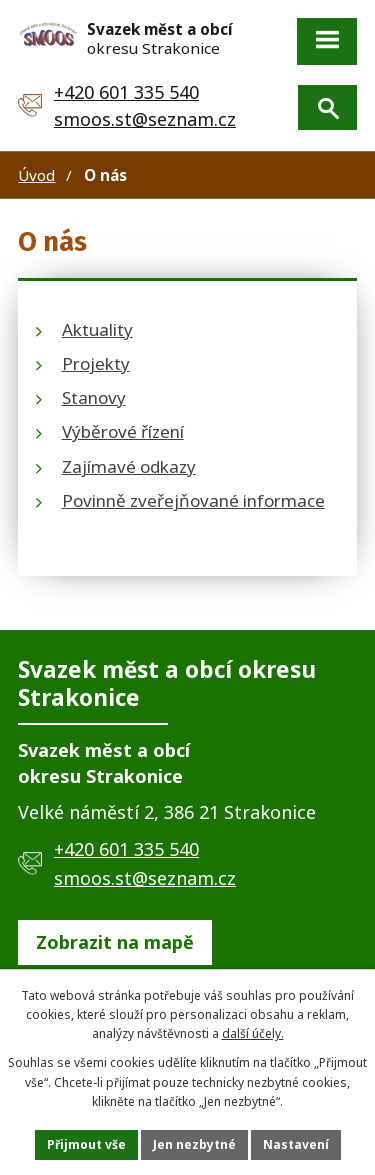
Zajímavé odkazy (129, 466)
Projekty (96, 363)
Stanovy (94, 397)
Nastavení (296, 1144)
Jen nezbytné (194, 1144)
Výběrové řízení (123, 431)
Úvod (36, 175)
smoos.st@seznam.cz (145, 119)
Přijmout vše (86, 1144)
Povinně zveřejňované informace (193, 500)
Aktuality (97, 329)
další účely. (253, 1033)
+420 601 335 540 (126, 92)
